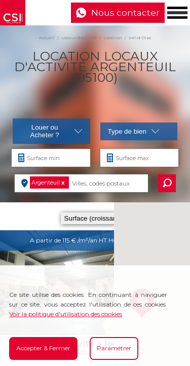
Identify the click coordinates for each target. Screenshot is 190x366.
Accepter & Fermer (43, 348)
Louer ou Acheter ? (56, 131)
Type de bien (134, 131)
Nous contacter (125, 13)
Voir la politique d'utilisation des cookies (65, 314)
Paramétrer (114, 348)
